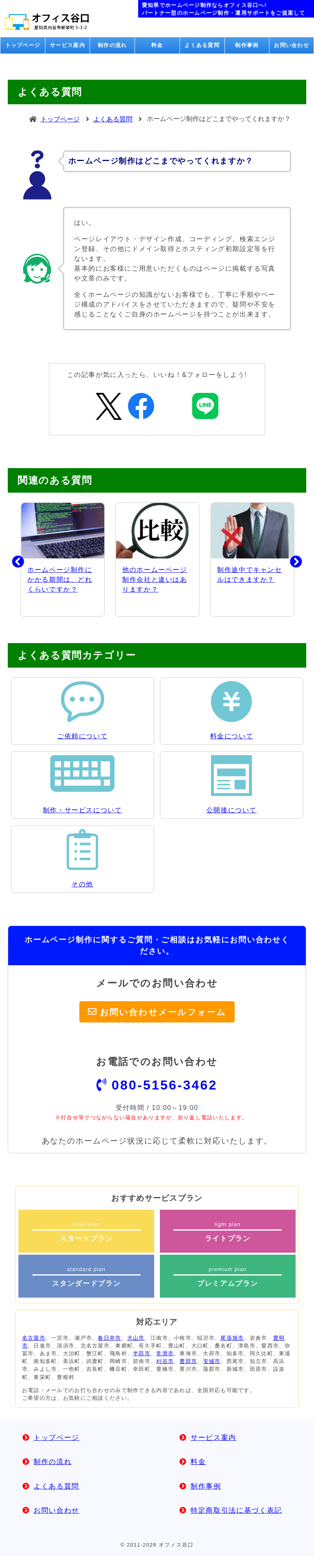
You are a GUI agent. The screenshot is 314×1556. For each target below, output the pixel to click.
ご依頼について (82, 736)
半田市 (141, 1353)
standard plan (86, 1276)
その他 (82, 884)
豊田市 (188, 1361)
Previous (12, 560)
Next (290, 560)
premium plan (227, 1276)
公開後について (231, 810)
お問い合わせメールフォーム (163, 1011)
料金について (231, 736)
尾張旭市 (232, 1338)
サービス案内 (67, 45)
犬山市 (136, 1338)
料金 (157, 45)
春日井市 (109, 1338)
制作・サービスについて (82, 810)
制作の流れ (112, 45)
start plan (86, 1231)
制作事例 (246, 45)
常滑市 (165, 1353)
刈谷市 (165, 1361)
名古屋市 (33, 1338)
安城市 (212, 1361)
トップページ (22, 45)
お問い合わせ (291, 45)
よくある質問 (202, 45)
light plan (227, 1231)
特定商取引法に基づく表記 (236, 1510)
